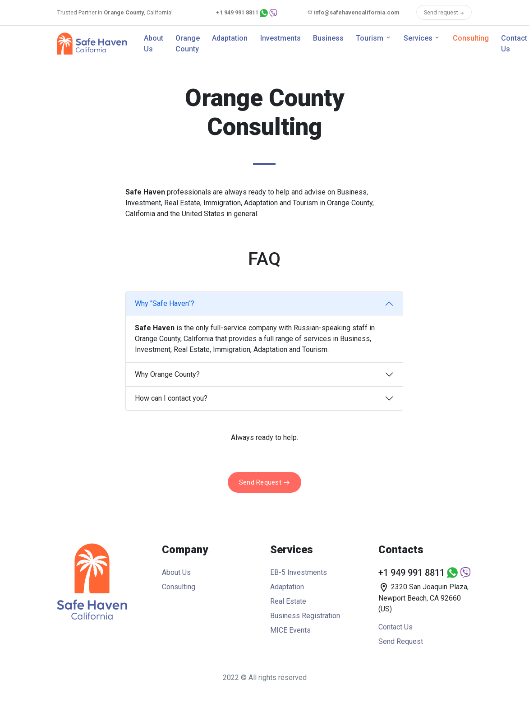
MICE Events (290, 630)
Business (328, 38)
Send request (444, 12)
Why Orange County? (167, 374)
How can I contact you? (171, 398)
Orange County (187, 43)
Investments (280, 38)
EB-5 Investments (298, 572)
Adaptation (230, 38)
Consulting (471, 38)
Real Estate (288, 601)
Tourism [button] (369, 38)
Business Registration (305, 615)
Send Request (264, 482)
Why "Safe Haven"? (164, 303)
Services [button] (418, 38)
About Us (153, 43)
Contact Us (395, 627)
